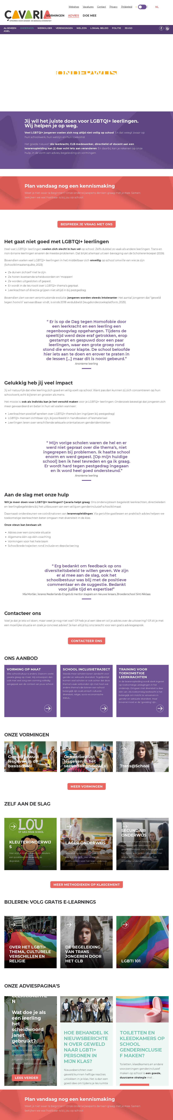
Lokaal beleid (99, 28)
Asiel (7, 31)
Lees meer (48, 708)
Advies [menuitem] (73, 15)
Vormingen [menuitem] (55, 15)
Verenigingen (64, 28)
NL (157, 7)
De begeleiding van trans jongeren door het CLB (83, 954)
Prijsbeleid (126, 6)
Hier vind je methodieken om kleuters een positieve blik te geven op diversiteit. (29, 857)
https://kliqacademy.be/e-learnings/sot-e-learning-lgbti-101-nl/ (125, 924)
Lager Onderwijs (85, 843)
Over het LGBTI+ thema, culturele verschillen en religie (30, 954)
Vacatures (88, 6)
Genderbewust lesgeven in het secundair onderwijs (85, 761)
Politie (116, 28)
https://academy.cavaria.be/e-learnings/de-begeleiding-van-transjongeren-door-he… (69, 924)
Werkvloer (44, 28)
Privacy (113, 6)
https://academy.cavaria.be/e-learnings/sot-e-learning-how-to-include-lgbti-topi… (13, 924)
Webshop (74, 6)
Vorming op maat (24, 669)
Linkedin (167, 28)
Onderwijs (27, 28)
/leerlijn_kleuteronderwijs (13, 826)
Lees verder (11, 748)
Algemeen (10, 28)
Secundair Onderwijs (134, 832)
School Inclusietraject (86, 669)
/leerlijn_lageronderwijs (69, 826)
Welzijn (81, 28)
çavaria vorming (28, 15)
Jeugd (128, 28)
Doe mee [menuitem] (90, 15)
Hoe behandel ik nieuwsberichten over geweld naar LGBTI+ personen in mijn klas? (86, 1047)
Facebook (161, 28)
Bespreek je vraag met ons (86, 224)
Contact (101, 6)
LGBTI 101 (131, 961)
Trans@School (134, 766)
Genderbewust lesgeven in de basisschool (23, 761)
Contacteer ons (86, 641)
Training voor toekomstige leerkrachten (133, 673)
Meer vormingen (87, 786)
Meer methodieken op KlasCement (86, 884)
